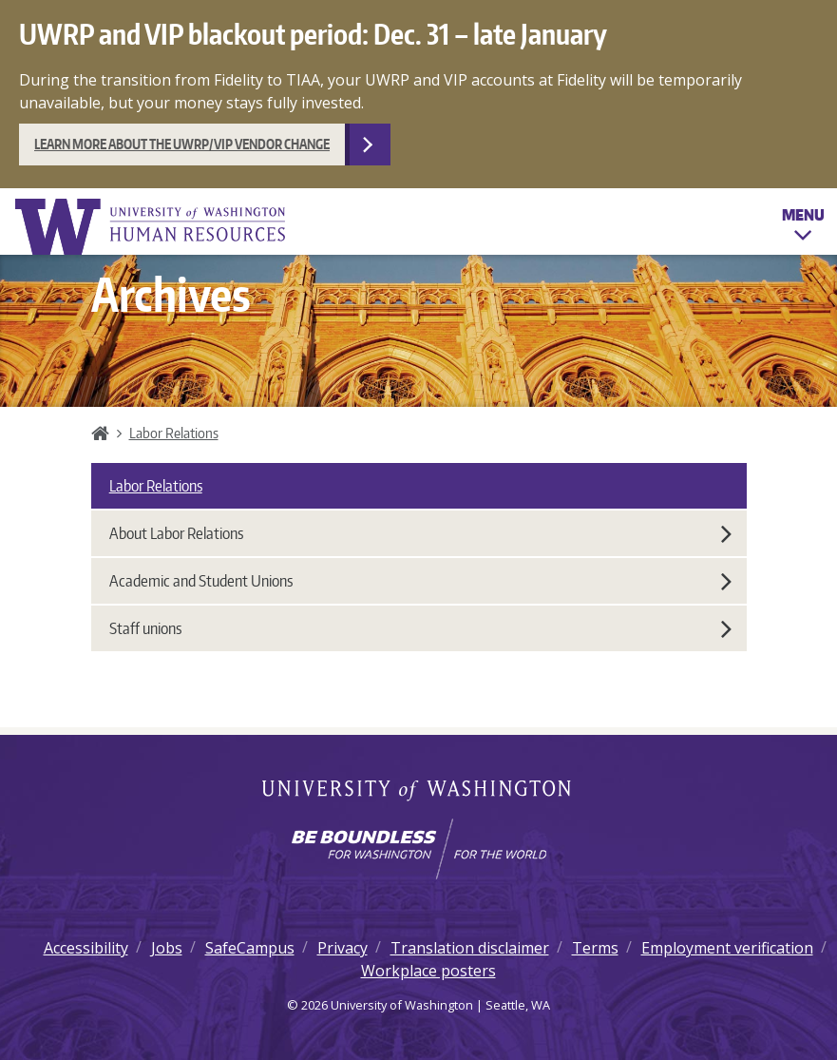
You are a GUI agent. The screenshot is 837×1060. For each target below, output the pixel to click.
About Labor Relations (420, 533)
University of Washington (418, 792)
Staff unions (420, 628)
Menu (803, 228)
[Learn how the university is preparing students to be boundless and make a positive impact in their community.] (418, 849)
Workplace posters (428, 970)
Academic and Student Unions (420, 581)
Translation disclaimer (469, 947)
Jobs (166, 947)
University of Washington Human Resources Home (152, 227)
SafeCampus (250, 947)
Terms (595, 947)
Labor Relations (174, 432)
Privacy (342, 947)
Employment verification (727, 947)
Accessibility (86, 947)
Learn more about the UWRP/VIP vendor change (182, 144)
